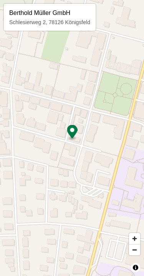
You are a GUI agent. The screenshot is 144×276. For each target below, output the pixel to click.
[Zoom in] (134, 238)
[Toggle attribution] (135, 267)
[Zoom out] (134, 249)
